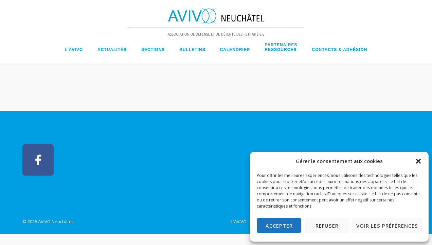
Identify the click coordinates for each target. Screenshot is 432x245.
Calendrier (235, 49)
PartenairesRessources (281, 47)
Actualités (112, 49)
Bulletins (192, 49)
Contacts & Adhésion (339, 49)
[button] (418, 161)
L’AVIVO (74, 49)
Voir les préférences (387, 225)
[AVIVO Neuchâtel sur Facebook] (38, 160)
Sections (153, 49)
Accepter (279, 225)
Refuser (327, 225)
